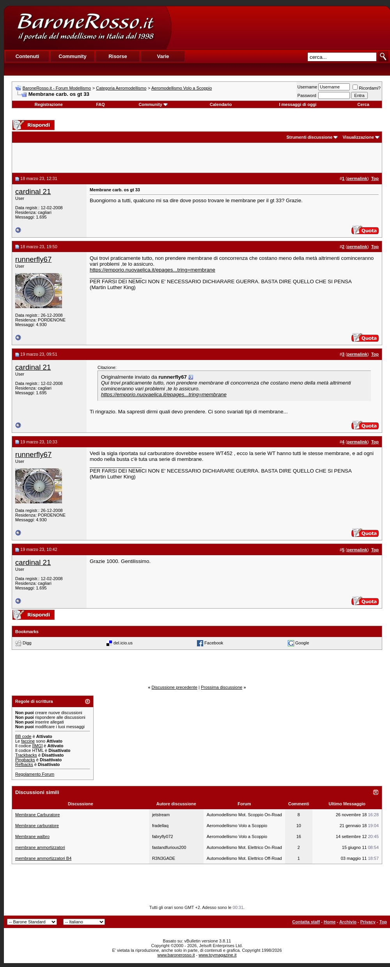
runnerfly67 (33, 259)
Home (330, 921)
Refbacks (24, 764)
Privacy (368, 921)
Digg (27, 643)
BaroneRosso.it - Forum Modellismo (57, 88)
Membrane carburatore (37, 825)
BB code (23, 736)
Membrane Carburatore (37, 814)
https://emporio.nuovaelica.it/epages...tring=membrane (152, 270)
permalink (357, 178)
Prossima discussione (221, 687)
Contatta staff (306, 921)
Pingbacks (25, 759)
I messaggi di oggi (297, 104)
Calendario (221, 104)
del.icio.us (123, 643)
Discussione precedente (174, 687)
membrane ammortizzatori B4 (43, 858)
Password (307, 95)
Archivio (347, 921)
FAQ (100, 104)
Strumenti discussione (309, 137)
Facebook (213, 643)
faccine (28, 741)
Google (302, 643)
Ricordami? (367, 88)
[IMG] (37, 745)
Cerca (363, 104)
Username (307, 87)
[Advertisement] (280, 27)
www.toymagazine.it (217, 955)
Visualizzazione (358, 137)
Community (153, 104)
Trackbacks (26, 755)
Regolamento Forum (34, 774)
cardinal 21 (33, 191)
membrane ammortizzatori (40, 847)
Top (383, 921)
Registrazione (49, 104)
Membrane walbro (32, 836)
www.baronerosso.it (176, 955)
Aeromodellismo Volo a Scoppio (181, 88)
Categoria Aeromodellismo (121, 88)
